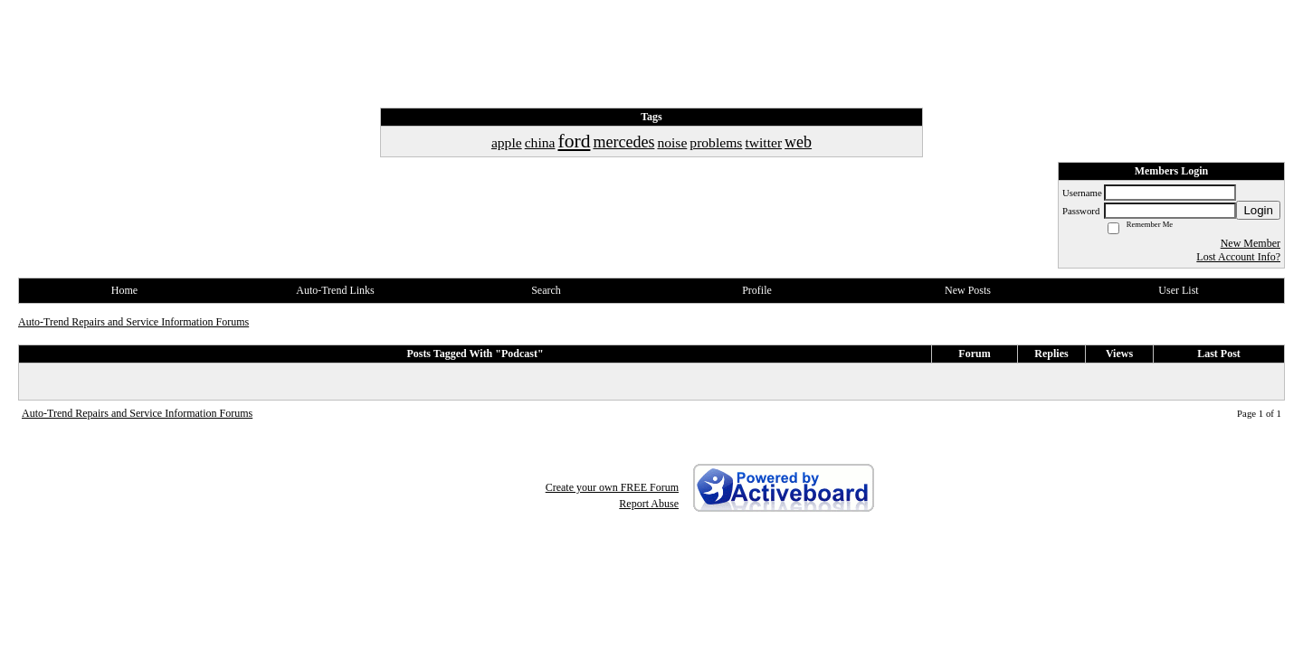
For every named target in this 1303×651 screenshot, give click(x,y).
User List (1178, 290)
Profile (757, 290)
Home (124, 290)
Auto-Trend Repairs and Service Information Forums (133, 322)
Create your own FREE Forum (612, 487)
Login (1258, 210)
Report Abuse (649, 503)
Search (546, 290)
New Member (1250, 243)
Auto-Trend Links (335, 290)
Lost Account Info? (1238, 256)
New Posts (968, 290)
